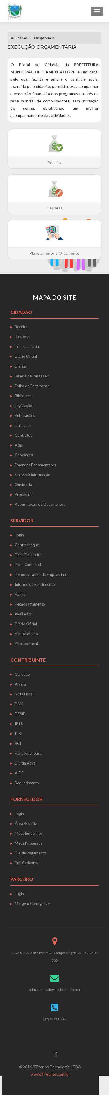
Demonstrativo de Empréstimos (42, 574)
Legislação (23, 405)
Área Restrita (26, 823)
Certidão (22, 674)
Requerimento (27, 782)
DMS (19, 704)
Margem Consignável (33, 903)
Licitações (23, 425)
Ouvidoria (23, 484)
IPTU (19, 723)
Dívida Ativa (25, 763)
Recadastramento (30, 604)
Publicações (25, 415)
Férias (20, 594)
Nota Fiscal (24, 694)
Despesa (22, 336)
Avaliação (23, 614)
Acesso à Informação (32, 474)
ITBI (18, 733)
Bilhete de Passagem (32, 376)
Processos (23, 494)
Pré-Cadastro (26, 863)
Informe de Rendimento (35, 584)
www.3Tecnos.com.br (50, 1073)
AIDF (19, 773)
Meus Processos (28, 843)
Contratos (23, 435)
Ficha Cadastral (28, 564)
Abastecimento (28, 643)
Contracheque (27, 545)
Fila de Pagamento (30, 853)
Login (19, 535)
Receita (21, 326)
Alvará (20, 684)
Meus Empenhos (29, 833)
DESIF (20, 713)
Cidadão (18, 38)
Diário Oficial (26, 356)
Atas (19, 445)
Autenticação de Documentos (40, 504)
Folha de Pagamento (32, 386)
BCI (18, 743)
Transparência (43, 38)
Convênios (24, 455)
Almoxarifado (26, 633)
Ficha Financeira (28, 554)
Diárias (21, 366)
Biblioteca (23, 395)
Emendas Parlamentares (35, 464)
